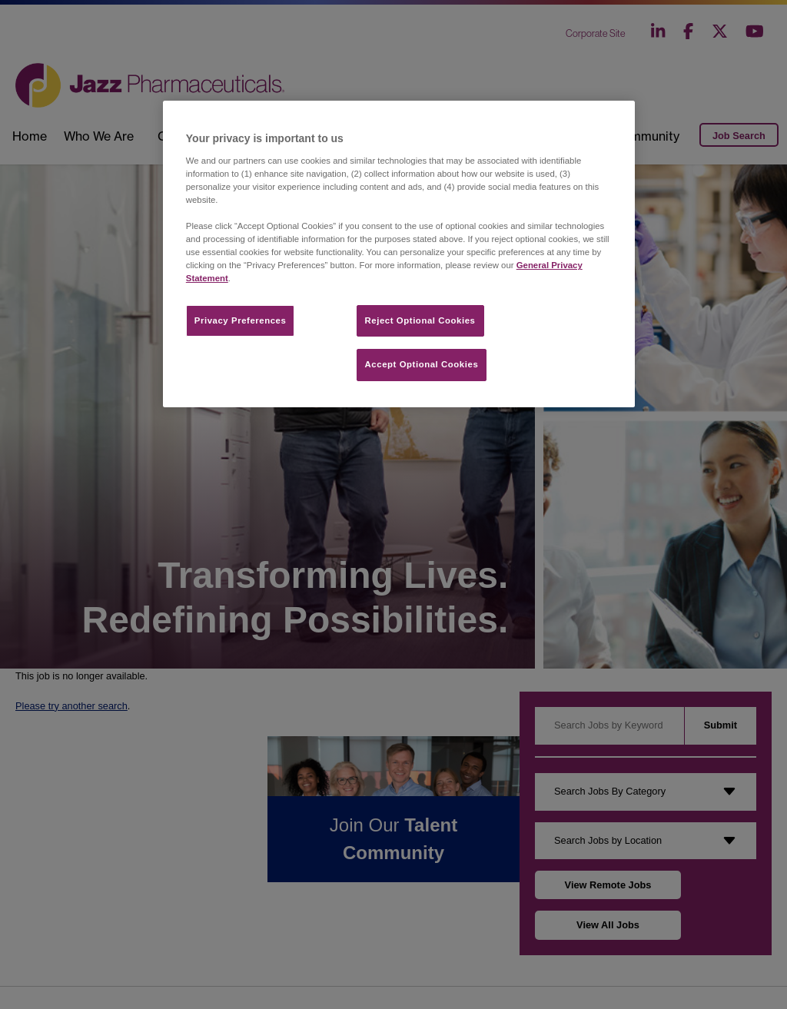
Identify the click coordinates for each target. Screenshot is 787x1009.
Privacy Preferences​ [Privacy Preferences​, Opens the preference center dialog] (240, 320)
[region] (399, 254)
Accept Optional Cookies (422, 364)
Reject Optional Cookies (420, 320)
